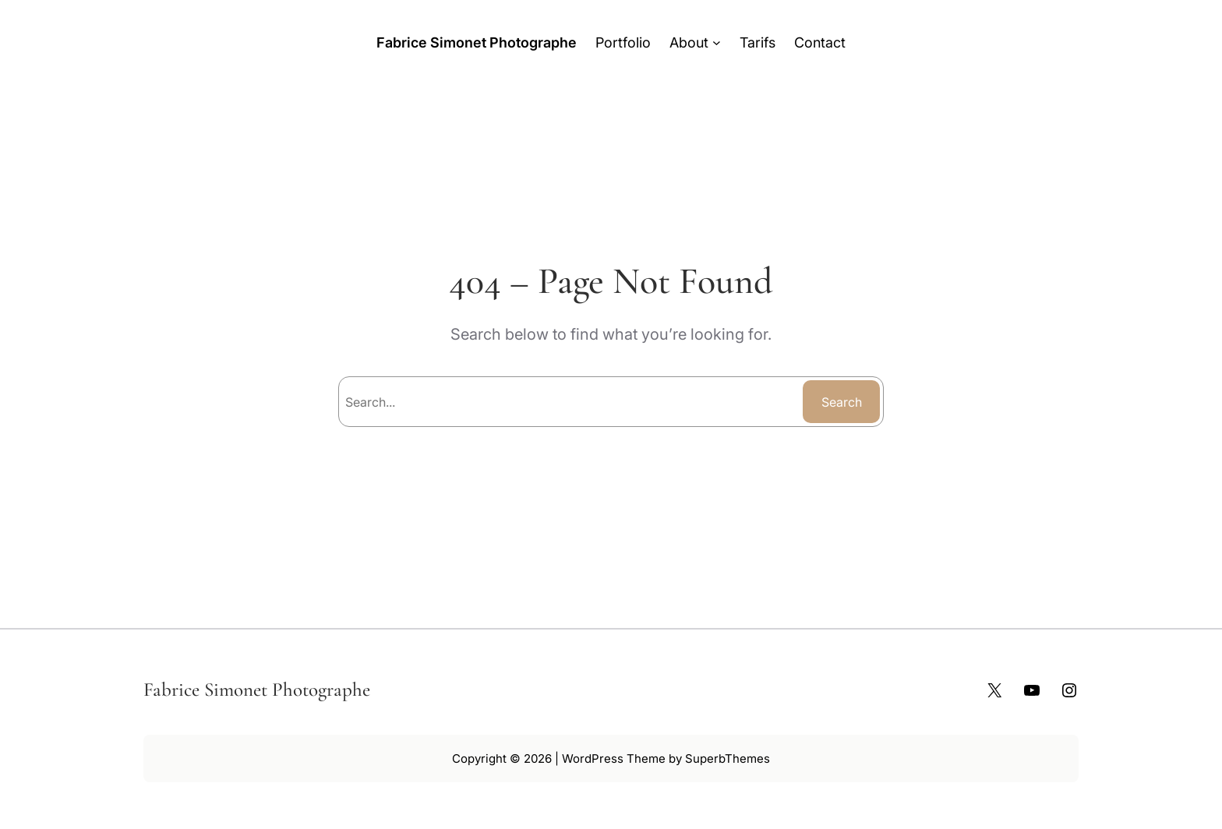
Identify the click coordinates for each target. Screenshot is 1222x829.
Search (841, 402)
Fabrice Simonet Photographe (476, 42)
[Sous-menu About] (716, 42)
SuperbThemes (727, 758)
